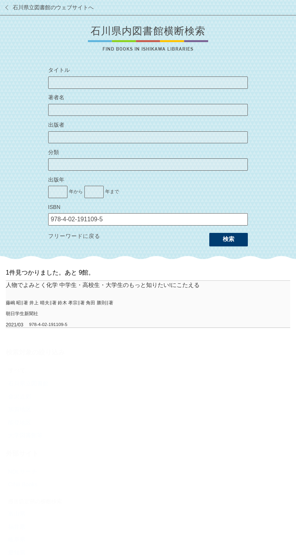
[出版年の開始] (57, 192)
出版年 (56, 180)
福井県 (16, 527)
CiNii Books (22, 484)
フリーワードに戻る (74, 236)
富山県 (16, 514)
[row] (148, 304)
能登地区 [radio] (19, 422)
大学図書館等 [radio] (25, 435)
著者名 (56, 97)
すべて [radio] (16, 370)
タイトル (59, 70)
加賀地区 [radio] (19, 409)
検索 (228, 239)
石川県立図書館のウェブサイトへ (53, 7)
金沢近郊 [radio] (19, 397)
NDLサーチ (22, 471)
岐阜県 (16, 539)
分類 (53, 152)
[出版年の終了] (94, 192)
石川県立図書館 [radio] (28, 383)
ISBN (54, 207)
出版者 (56, 125)
